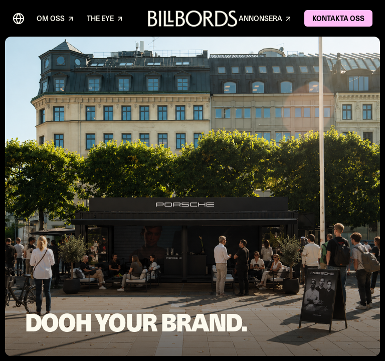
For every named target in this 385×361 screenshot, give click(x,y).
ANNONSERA (265, 19)
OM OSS (56, 19)
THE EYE (105, 19)
